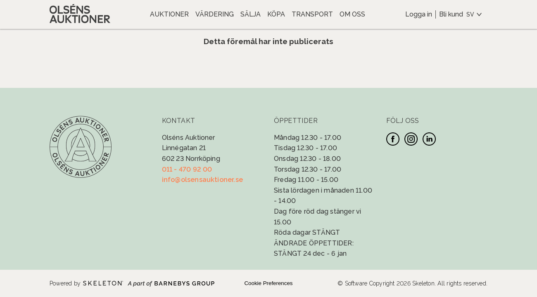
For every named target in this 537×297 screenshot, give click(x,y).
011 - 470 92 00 (187, 169)
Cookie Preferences (268, 283)
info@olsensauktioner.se (202, 180)
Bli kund (451, 14)
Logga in (418, 14)
